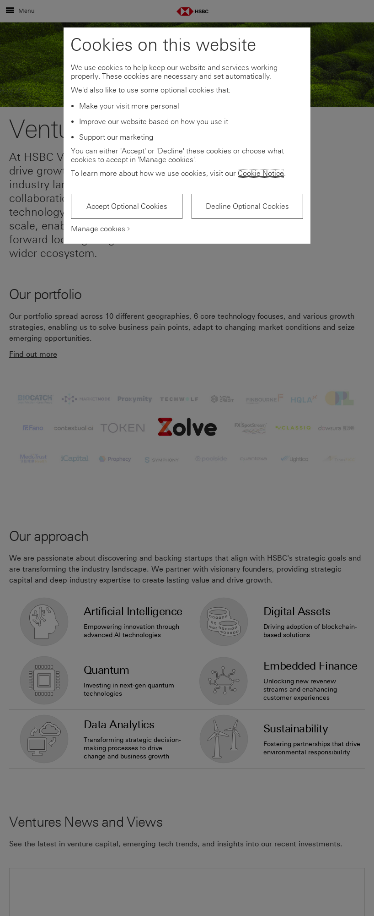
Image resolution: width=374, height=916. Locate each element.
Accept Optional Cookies (126, 206)
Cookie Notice (261, 173)
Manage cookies (98, 228)
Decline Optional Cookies (247, 206)
